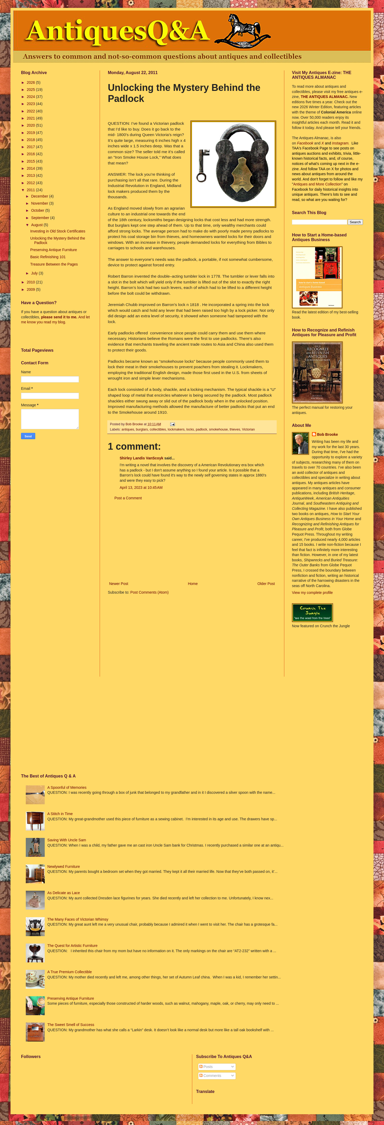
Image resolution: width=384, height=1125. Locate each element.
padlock (201, 429)
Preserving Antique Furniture (53, 250)
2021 (31, 118)
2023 (31, 104)
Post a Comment (128, 498)
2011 (31, 190)
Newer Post (118, 584)
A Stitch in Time (60, 814)
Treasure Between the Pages (54, 264)
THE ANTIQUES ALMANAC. (325, 97)
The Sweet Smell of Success (70, 1025)
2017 (31, 147)
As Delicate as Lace (63, 893)
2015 (31, 161)
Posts (206, 1067)
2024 (31, 97)
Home (193, 584)
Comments (210, 1076)
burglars (142, 429)
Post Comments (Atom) (149, 592)
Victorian (248, 429)
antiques (128, 429)
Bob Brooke (327, 434)
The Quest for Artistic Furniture (72, 945)
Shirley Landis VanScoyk (141, 458)
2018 (31, 140)
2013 (31, 175)
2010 (31, 282)
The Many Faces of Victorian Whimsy (77, 919)
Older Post (266, 584)
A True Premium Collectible (69, 972)
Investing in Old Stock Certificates (57, 231)
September (40, 218)
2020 (31, 125)
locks (190, 429)
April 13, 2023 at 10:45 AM (141, 487)
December (40, 196)
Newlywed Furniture (63, 866)
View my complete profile (312, 592)
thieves (235, 429)
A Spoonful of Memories (67, 787)
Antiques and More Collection (317, 184)
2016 (31, 154)
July (35, 273)
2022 (31, 111)
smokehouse (218, 429)
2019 (31, 133)
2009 (31, 289)
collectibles (158, 429)
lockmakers (176, 429)
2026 (31, 82)
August (37, 225)
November (40, 203)
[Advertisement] (192, 541)
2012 (31, 183)
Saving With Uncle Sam (66, 840)
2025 (31, 89)
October (38, 210)
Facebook (305, 143)
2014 (31, 168)
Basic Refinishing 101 (48, 257)
